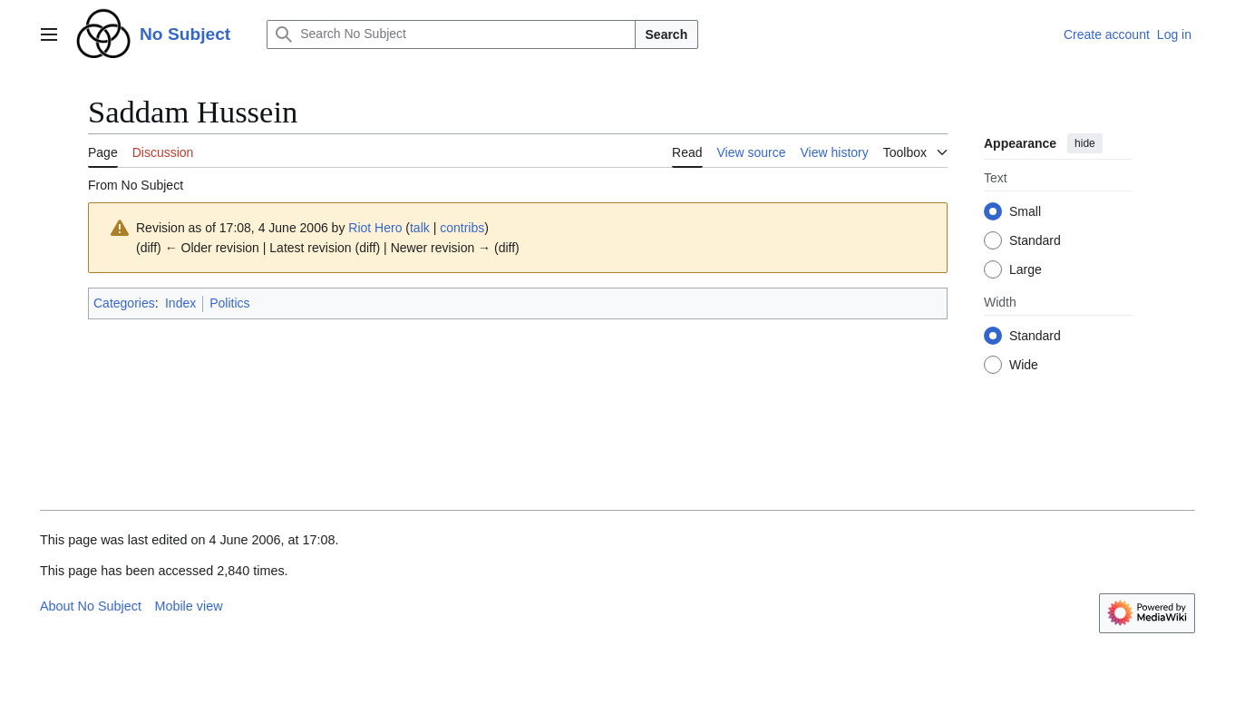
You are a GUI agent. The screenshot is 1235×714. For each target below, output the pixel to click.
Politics (229, 303)
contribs (462, 227)
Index (180, 303)
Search (667, 34)
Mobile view (188, 606)
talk (420, 227)
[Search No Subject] (451, 34)
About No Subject (90, 606)
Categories (124, 303)
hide (1085, 143)
